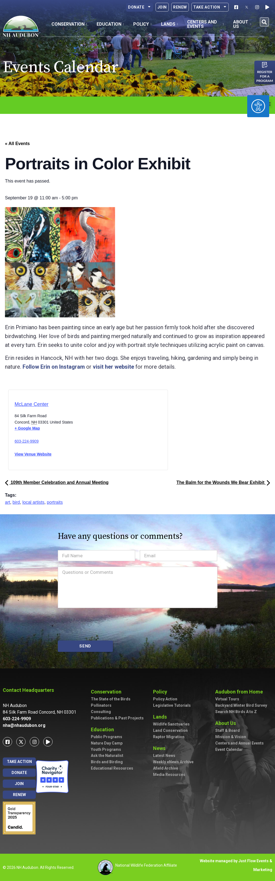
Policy (161, 692)
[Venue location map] (111, 431)
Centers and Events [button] (205, 24)
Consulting (101, 711)
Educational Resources (112, 768)
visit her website (113, 366)
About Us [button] (242, 24)
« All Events (17, 143)
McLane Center (31, 404)
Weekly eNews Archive (173, 762)
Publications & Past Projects (117, 718)
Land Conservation (170, 730)
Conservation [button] (69, 24)
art (7, 502)
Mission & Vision (230, 737)
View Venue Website (33, 454)
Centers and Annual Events (239, 743)
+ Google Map (27, 428)
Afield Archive (165, 768)
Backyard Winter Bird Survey (241, 705)
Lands (161, 717)
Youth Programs (106, 749)
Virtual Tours (227, 699)
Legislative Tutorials (172, 705)
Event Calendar (229, 749)
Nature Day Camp (106, 743)
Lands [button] (169, 24)
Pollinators (101, 705)
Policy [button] (142, 24)
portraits (55, 502)
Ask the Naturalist (107, 755)
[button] (264, 21)
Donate (139, 7)
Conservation (107, 692)
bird (16, 502)
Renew (180, 7)
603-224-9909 (27, 441)
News (160, 748)
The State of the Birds (110, 699)
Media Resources (169, 774)
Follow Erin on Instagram (54, 366)
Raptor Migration (168, 737)
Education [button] (110, 24)
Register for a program (264, 76)
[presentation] (99, 624)
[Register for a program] (265, 65)
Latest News (164, 755)
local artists (33, 502)
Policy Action (165, 699)
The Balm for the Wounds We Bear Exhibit (223, 482)
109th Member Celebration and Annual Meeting (56, 482)
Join (162, 7)
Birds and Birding (107, 762)
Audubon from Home (240, 692)
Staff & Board (227, 730)
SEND (85, 646)
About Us (227, 723)
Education (104, 729)
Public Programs (106, 737)
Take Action (210, 7)
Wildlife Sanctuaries (171, 724)
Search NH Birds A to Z (236, 711)
